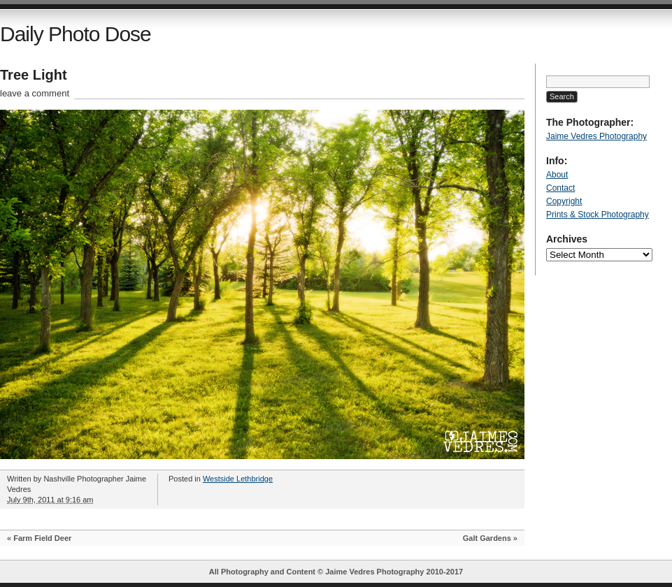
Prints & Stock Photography (597, 214)
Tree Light (33, 74)
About (557, 175)
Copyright (564, 201)
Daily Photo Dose (75, 33)
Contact (560, 188)
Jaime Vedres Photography (596, 136)
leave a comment (34, 93)
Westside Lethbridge (238, 478)
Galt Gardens (487, 538)
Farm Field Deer (42, 538)
